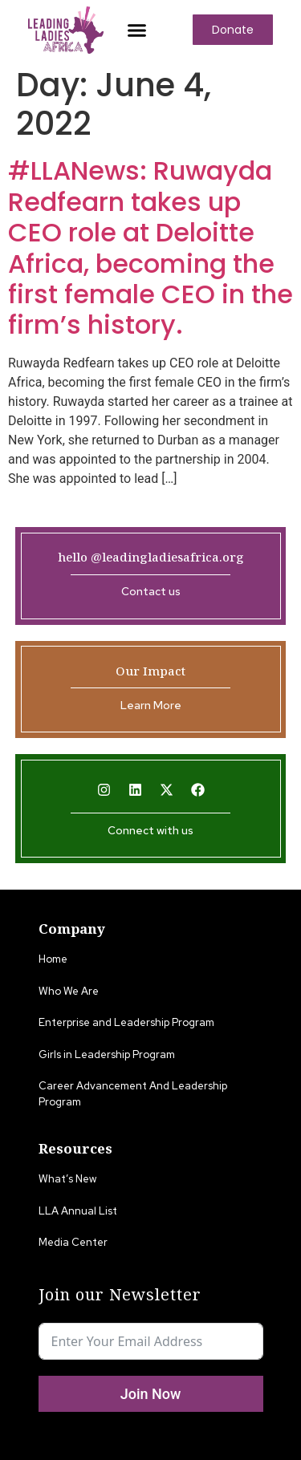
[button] (136, 29)
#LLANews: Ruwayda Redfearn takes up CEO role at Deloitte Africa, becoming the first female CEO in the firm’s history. (150, 247)
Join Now (150, 1393)
